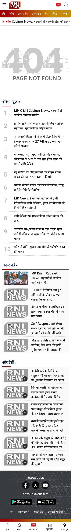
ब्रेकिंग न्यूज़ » (11, 102)
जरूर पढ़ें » (10, 265)
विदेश (54, 13)
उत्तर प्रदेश (22, 13)
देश (46, 13)
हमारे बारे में (23, 512)
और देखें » (9, 362)
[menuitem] (12, 13)
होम (11, 13)
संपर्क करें (38, 512)
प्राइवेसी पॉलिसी (55, 512)
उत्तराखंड (36, 13)
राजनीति (65, 13)
